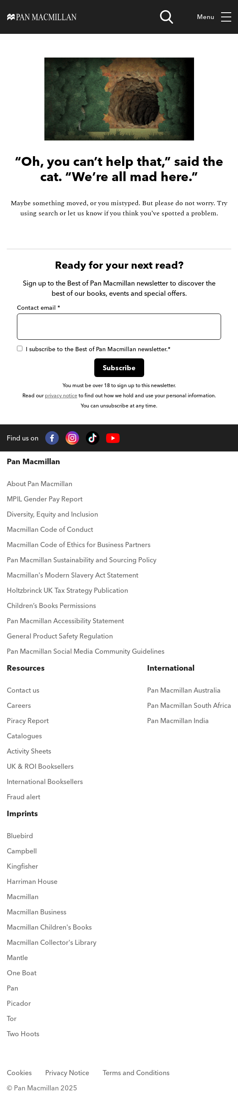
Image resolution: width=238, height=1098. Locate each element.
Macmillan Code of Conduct (50, 529)
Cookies (19, 1072)
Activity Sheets (29, 751)
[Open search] (166, 17)
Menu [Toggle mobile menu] (214, 17)
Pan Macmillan (33, 461)
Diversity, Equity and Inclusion (52, 514)
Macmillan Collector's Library (51, 942)
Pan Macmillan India (178, 720)
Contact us (23, 690)
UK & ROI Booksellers (40, 766)
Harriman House (32, 881)
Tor (11, 1018)
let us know (85, 213)
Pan (12, 988)
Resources (26, 668)
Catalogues (24, 736)
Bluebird (20, 835)
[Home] (42, 17)
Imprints (22, 813)
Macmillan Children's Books (49, 927)
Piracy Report (28, 720)
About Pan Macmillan (39, 483)
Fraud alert (23, 797)
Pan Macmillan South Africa (189, 705)
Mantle (17, 957)
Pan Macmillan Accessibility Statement (65, 620)
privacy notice (61, 395)
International (170, 668)
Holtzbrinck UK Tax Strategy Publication (67, 590)
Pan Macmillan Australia (184, 690)
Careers (19, 705)
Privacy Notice (67, 1072)
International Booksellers (45, 781)
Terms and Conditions (136, 1072)
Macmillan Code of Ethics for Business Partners (78, 544)
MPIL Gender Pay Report (44, 499)
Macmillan (22, 896)
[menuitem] (85, 486)
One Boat (21, 973)
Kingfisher (22, 866)
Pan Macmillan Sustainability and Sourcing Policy (81, 560)
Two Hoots (23, 1033)
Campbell (22, 851)
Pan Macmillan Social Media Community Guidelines (85, 651)
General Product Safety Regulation (60, 636)
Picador (19, 1003)
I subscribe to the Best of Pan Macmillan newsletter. (93, 349)
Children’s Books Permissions (51, 605)
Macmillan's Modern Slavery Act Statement (72, 575)
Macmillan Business (36, 912)
